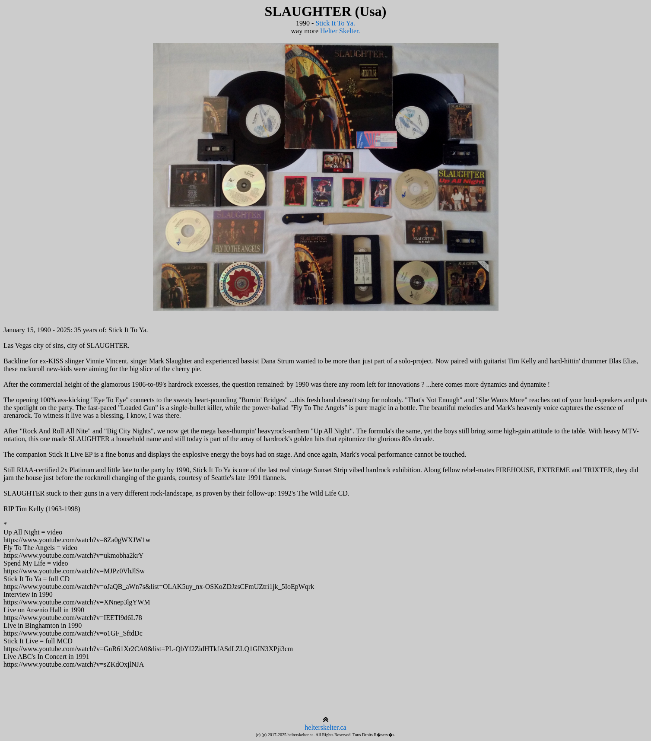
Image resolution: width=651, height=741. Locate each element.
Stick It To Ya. (335, 23)
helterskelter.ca (325, 727)
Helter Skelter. (340, 31)
